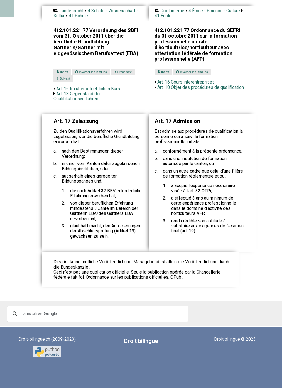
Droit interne (172, 10)
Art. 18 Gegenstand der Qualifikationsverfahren (77, 96)
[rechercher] (97, 314)
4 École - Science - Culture (214, 10)
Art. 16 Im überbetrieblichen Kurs (88, 88)
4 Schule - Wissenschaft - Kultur (95, 13)
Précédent (123, 71)
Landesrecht (71, 10)
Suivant (63, 78)
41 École (163, 15)
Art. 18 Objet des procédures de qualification (200, 87)
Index (62, 71)
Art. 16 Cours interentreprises (186, 82)
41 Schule (78, 15)
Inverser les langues (91, 71)
